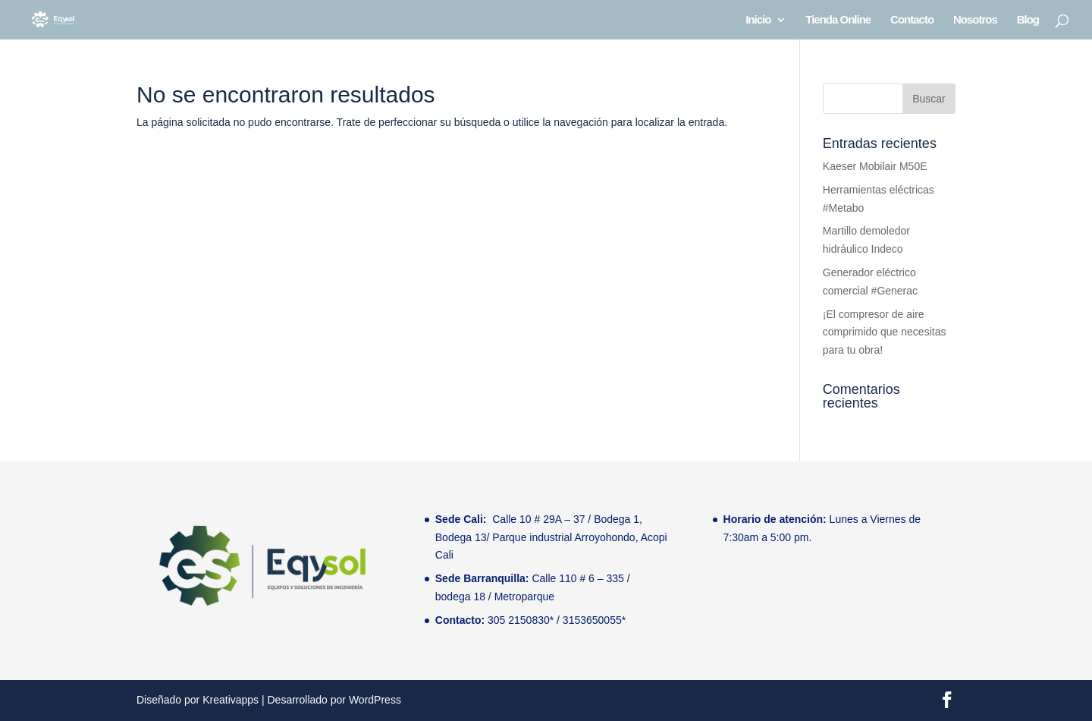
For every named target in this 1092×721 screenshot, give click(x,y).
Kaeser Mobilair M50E (875, 166)
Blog (1028, 20)
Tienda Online (838, 20)
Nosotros (975, 20)
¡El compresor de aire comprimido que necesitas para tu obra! (884, 332)
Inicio (757, 20)
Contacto (912, 20)
